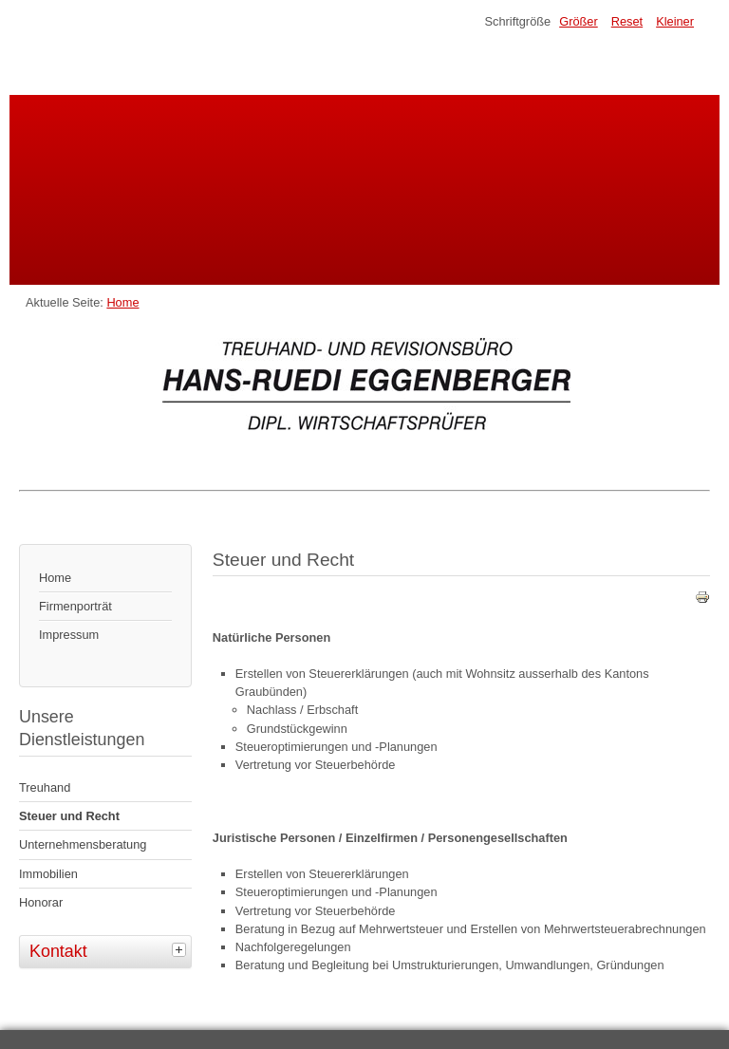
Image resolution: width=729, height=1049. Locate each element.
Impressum (69, 635)
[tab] (181, 949)
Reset (627, 21)
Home (122, 302)
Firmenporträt (75, 606)
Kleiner (675, 21)
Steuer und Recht (69, 816)
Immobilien (48, 874)
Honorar (41, 902)
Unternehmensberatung (82, 844)
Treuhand (44, 787)
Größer (578, 21)
